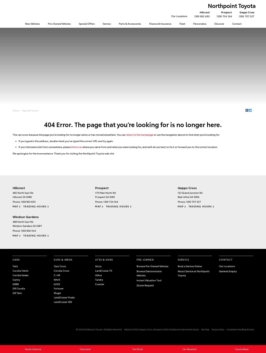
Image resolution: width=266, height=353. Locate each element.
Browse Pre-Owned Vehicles (152, 266)
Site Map (205, 329)
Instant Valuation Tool (149, 280)
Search (249, 24)
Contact (237, 23)
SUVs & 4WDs (63, 259)
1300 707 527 (245, 14)
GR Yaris (17, 293)
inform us (76, 147)
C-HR (57, 275)
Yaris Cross (60, 266)
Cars (16, 259)
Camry (16, 279)
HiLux (98, 266)
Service (107, 23)
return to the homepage (139, 134)
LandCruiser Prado (64, 297)
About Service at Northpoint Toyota (194, 273)
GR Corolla (19, 288)
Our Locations (179, 16)
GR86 (16, 284)
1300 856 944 (28, 230)
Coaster (99, 284)
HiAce (98, 275)
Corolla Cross (61, 270)
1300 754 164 (223, 14)
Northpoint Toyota (232, 5)
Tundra (99, 279)
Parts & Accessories (130, 23)
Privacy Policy (218, 329)
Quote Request (145, 285)
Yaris (15, 266)
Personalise (199, 23)
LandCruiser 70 (103, 270)
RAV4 (57, 279)
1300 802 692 (201, 14)
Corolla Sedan (21, 275)
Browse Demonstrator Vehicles (149, 273)
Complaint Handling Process (240, 329)
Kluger (57, 293)
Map (15, 206)
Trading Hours (35, 206)
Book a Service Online (190, 266)
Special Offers (87, 23)
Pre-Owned (145, 259)
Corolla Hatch (20, 270)
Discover (219, 23)
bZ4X (57, 284)
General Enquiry (228, 271)
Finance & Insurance (160, 23)
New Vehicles (32, 23)
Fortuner (59, 288)
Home (13, 23)
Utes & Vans (104, 259)
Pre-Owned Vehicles (59, 23)
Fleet (182, 23)
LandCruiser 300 (63, 302)
